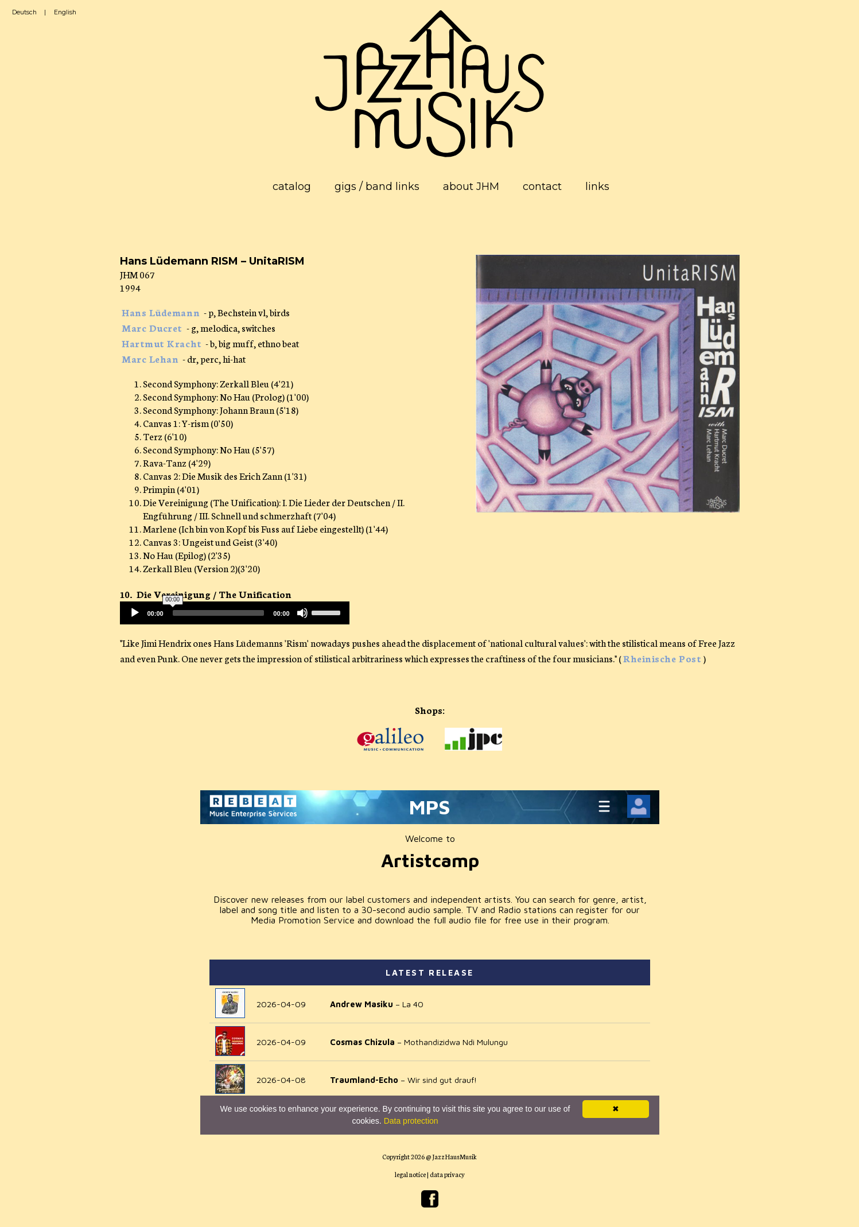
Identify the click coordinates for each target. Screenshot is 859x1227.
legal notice (410, 1174)
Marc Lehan (150, 358)
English (65, 12)
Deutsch (24, 12)
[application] (234, 612)
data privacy (447, 1174)
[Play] (135, 613)
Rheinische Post (662, 658)
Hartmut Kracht (162, 343)
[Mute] (302, 613)
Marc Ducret (152, 327)
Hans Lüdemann (161, 312)
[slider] (219, 613)
